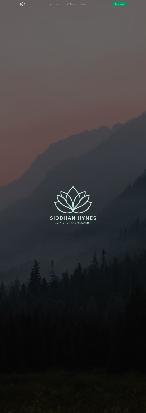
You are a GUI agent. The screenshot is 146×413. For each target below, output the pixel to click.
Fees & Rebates (70, 4)
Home (51, 4)
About (59, 4)
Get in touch (119, 4)
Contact (82, 4)
